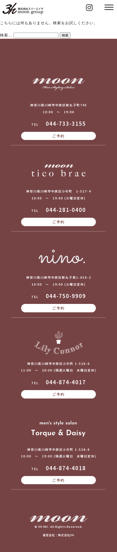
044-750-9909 (66, 296)
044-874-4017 (66, 382)
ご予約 (58, 135)
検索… (6, 35)
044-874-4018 (66, 468)
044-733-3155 (66, 123)
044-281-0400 (66, 209)
